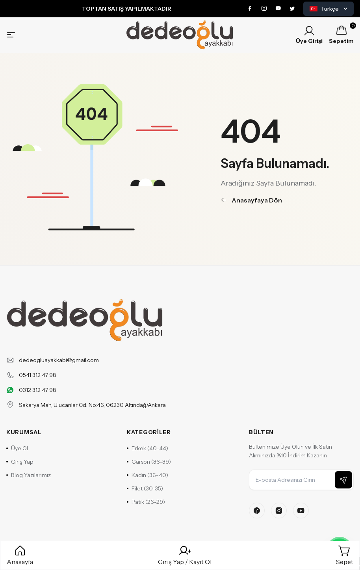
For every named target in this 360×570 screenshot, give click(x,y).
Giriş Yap (19, 461)
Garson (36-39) (149, 461)
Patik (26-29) (146, 501)
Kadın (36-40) (147, 475)
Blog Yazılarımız (28, 475)
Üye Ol (17, 448)
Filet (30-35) (145, 488)
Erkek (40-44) (147, 448)
